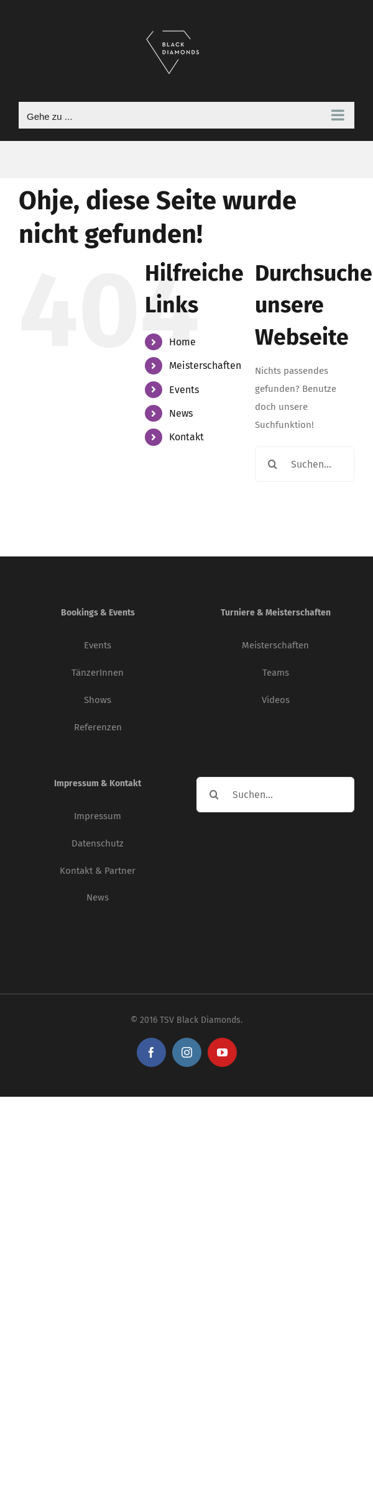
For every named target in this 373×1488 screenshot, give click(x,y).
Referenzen (98, 727)
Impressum (97, 816)
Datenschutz (97, 843)
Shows (97, 699)
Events (184, 390)
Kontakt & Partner (98, 870)
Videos (276, 699)
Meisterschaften (205, 365)
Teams (275, 672)
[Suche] (272, 464)
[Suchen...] (304, 464)
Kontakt (186, 437)
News (181, 413)
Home (182, 342)
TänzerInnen (97, 672)
